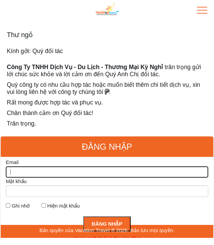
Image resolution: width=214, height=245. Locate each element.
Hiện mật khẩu (63, 206)
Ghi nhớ (21, 206)
